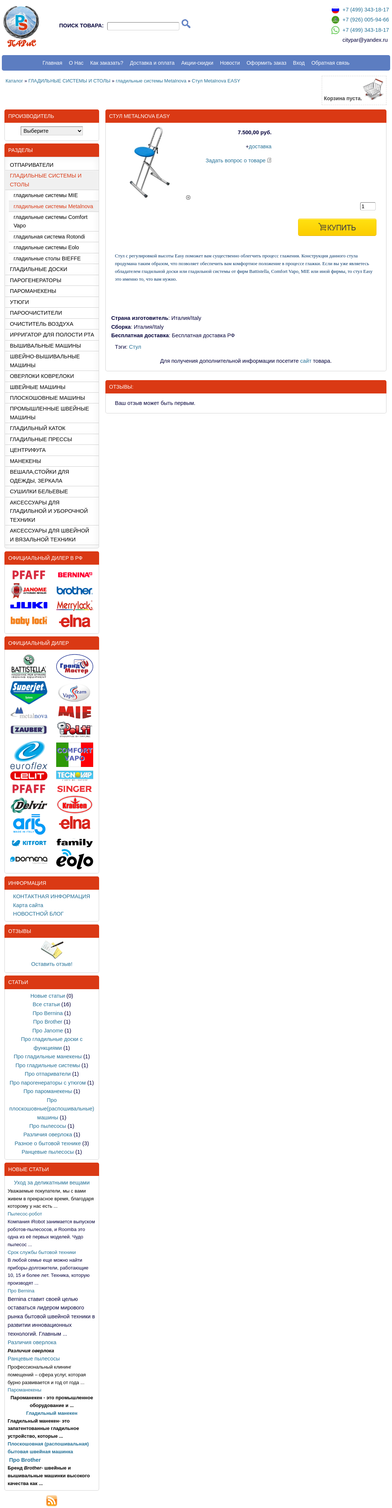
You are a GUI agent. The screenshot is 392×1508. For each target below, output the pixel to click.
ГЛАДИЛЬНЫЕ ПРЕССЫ (41, 439)
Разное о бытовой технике (47, 1143)
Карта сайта (28, 905)
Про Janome (47, 1031)
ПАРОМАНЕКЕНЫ (33, 291)
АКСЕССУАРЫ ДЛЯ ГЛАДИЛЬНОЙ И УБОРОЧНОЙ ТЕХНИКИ (49, 511)
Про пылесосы (47, 1126)
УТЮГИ (19, 302)
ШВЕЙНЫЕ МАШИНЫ (37, 387)
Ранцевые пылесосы (47, 1152)
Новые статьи (47, 996)
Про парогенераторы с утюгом (48, 1083)
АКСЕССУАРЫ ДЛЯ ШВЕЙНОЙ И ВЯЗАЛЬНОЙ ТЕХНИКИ (49, 535)
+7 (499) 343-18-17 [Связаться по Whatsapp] (365, 30)
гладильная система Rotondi (49, 237)
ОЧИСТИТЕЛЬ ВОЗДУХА (42, 324)
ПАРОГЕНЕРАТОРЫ (35, 280)
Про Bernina (47, 1013)
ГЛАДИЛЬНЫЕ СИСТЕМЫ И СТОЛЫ (69, 81)
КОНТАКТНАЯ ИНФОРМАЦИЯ (51, 896)
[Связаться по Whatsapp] (335, 32)
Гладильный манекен (52, 1413)
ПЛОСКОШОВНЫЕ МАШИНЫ (47, 398)
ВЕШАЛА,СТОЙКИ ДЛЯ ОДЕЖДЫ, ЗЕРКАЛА (39, 476)
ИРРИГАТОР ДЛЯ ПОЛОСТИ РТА (52, 335)
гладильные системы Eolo (46, 247)
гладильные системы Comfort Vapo (51, 221)
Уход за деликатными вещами (52, 1183)
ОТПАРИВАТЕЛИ (32, 165)
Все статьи (46, 1004)
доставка (260, 146)
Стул (135, 347)
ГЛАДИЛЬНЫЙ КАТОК (37, 428)
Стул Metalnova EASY (216, 81)
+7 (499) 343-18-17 (365, 10)
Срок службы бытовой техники (42, 1252)
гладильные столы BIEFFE (47, 258)
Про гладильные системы (48, 1065)
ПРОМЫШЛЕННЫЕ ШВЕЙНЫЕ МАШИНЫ (49, 413)
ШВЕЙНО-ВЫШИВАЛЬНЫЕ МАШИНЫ (45, 361)
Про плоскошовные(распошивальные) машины (51, 1108)
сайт (305, 361)
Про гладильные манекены (48, 1056)
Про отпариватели (48, 1074)
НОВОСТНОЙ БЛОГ (38, 914)
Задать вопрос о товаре (236, 160)
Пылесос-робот (25, 1214)
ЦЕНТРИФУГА (28, 450)
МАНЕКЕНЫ (25, 461)
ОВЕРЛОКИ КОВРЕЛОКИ (42, 376)
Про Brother (47, 1022)
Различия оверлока (47, 1134)
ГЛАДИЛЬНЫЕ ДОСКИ (38, 269)
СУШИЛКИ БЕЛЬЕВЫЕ (39, 491)
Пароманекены (24, 1390)
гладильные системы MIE (46, 195)
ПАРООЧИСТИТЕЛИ (36, 313)
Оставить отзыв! (51, 964)
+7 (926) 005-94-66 (365, 20)
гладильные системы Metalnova (151, 81)
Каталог (14, 81)
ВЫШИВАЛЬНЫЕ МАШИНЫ (45, 346)
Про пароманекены (47, 1091)
